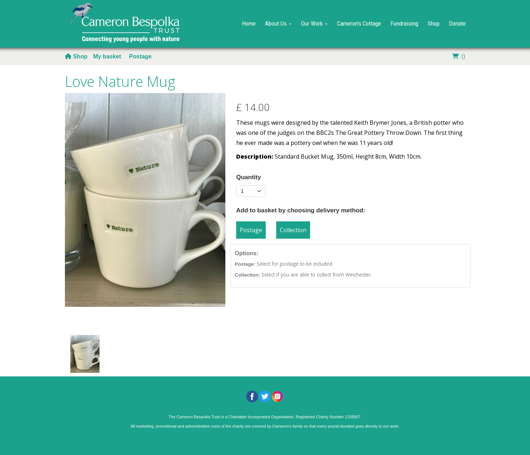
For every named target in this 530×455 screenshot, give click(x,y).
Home (249, 23)
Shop (434, 23)
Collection (293, 230)
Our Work (314, 23)
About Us (278, 23)
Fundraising (404, 23)
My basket (108, 56)
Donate (457, 23)
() (458, 56)
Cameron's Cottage (359, 23)
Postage (140, 56)
